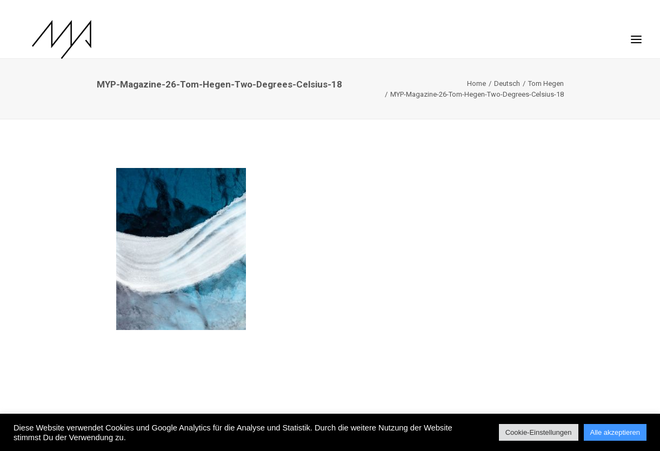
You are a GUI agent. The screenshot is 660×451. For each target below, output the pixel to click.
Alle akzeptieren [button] (615, 432)
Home (476, 83)
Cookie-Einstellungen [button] (538, 432)
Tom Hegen (546, 83)
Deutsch (507, 83)
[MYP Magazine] (48, 39)
